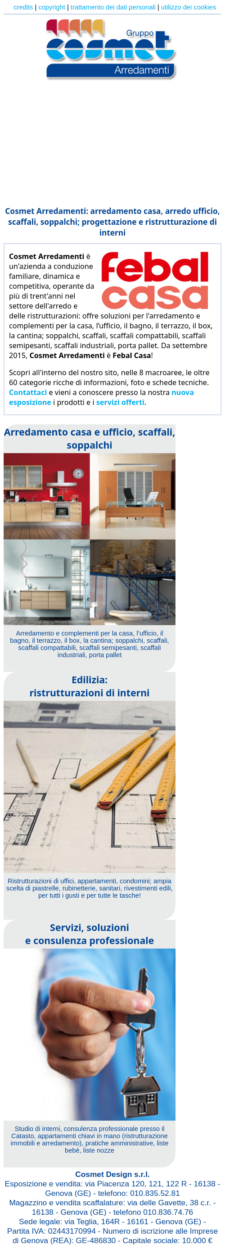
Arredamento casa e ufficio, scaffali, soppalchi (90, 438)
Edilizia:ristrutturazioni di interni (90, 686)
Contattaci (28, 392)
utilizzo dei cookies (188, 7)
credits (23, 7)
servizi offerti (120, 402)
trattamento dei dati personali (113, 7)
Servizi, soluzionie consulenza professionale (89, 934)
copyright (51, 7)
